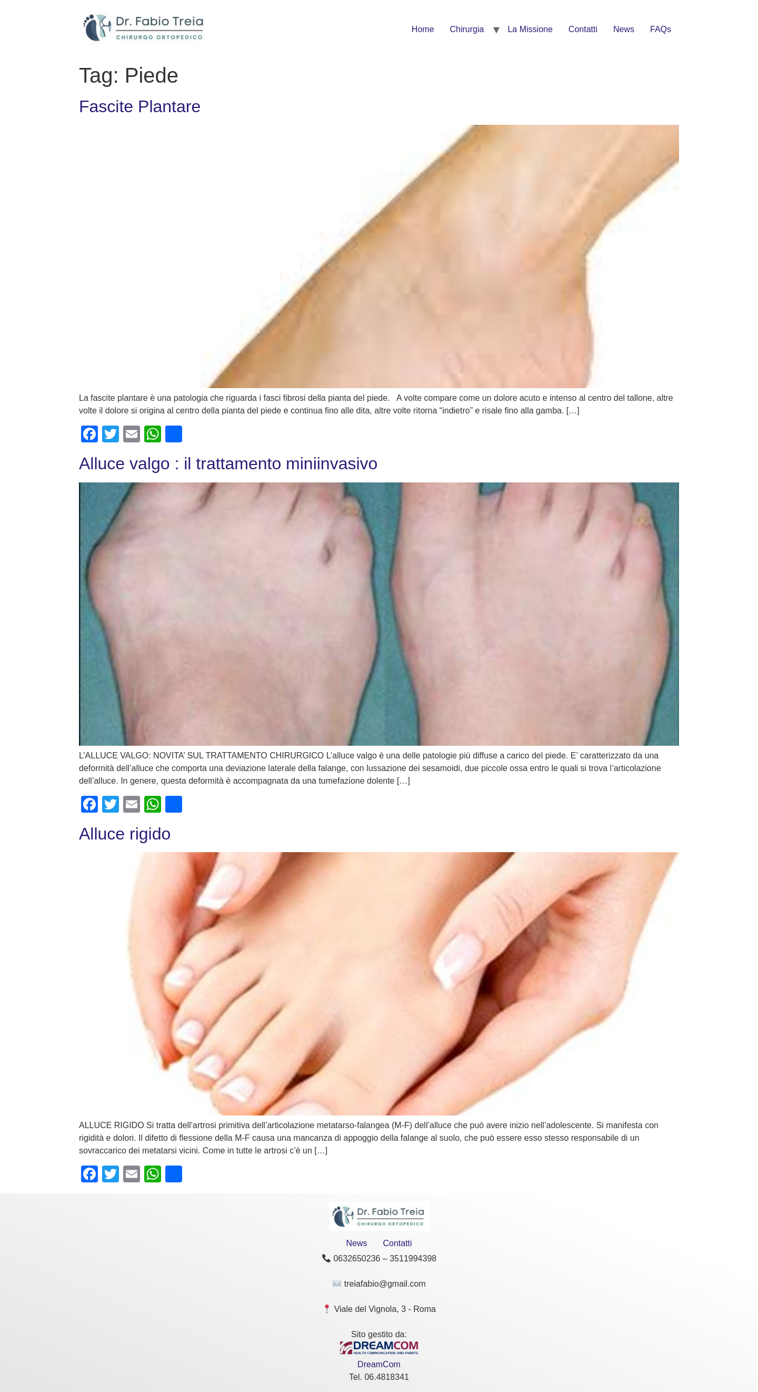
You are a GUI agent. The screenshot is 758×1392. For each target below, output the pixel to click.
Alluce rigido (125, 833)
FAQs (660, 29)
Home (423, 29)
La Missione (529, 29)
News (623, 29)
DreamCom (379, 1364)
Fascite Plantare (140, 106)
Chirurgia (467, 29)
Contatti (582, 29)
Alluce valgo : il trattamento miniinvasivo (228, 463)
